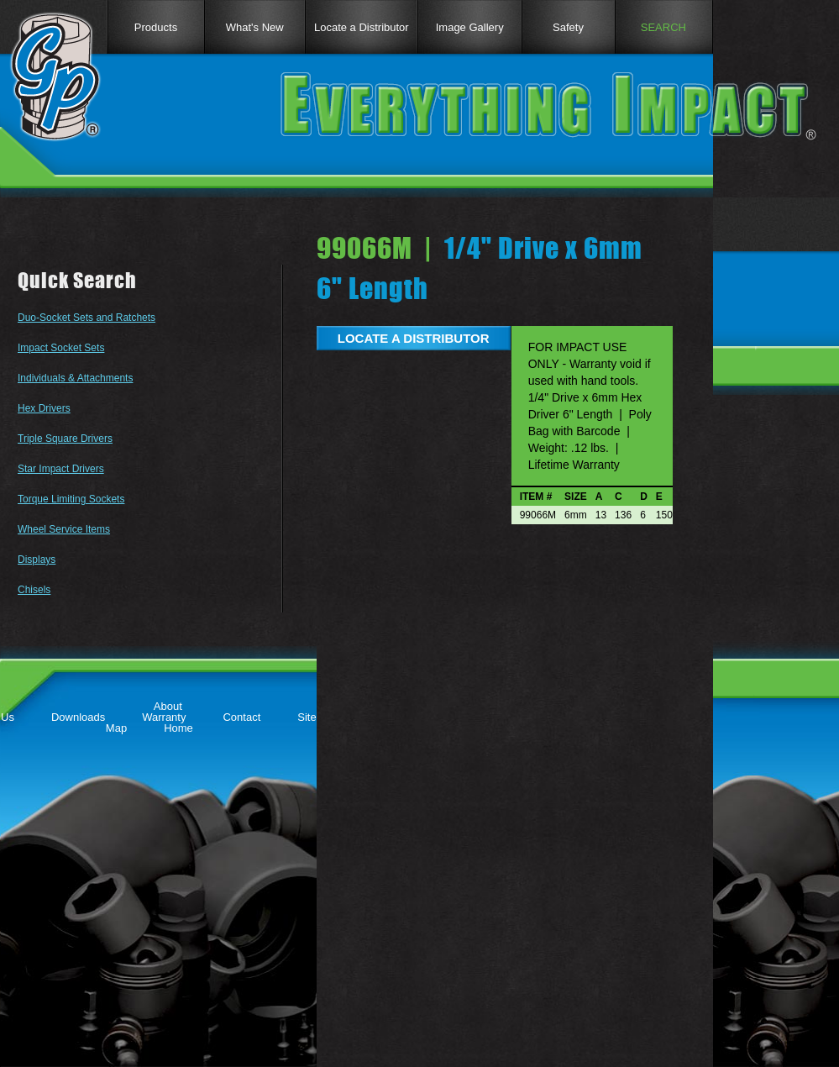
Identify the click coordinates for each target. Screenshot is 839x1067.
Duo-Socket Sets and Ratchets (86, 317)
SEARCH (663, 27)
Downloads (78, 717)
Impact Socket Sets (61, 348)
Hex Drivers (44, 408)
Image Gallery (470, 27)
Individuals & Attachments (75, 378)
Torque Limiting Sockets (71, 499)
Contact (241, 717)
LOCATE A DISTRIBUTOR (414, 338)
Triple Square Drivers (65, 438)
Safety (568, 27)
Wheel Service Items (64, 529)
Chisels (34, 590)
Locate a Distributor (361, 27)
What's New (255, 27)
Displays (36, 559)
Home (178, 728)
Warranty (164, 717)
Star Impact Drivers (61, 469)
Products (155, 27)
